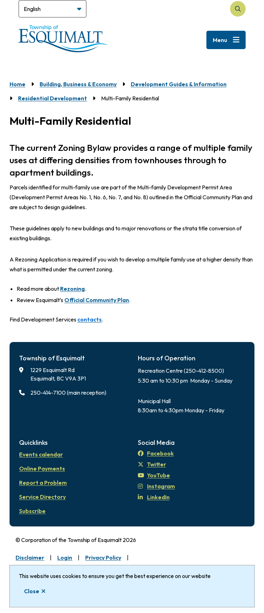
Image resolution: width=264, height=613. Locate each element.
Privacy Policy (103, 557)
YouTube (154, 475)
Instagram (156, 486)
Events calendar (41, 454)
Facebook (156, 453)
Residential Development (52, 98)
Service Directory (42, 496)
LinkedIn (154, 497)
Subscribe (32, 510)
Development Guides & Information (179, 84)
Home (17, 84)
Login (64, 557)
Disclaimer (30, 557)
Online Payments (42, 468)
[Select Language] (52, 9)
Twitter (152, 464)
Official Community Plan (96, 299)
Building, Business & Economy (78, 84)
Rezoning (72, 288)
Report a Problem (43, 482)
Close (31, 591)
